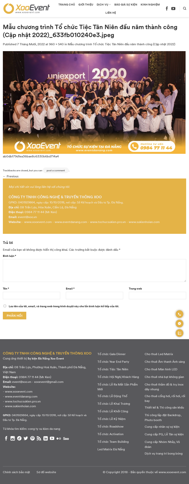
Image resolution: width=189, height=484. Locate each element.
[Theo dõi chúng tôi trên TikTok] (19, 438)
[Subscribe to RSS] (39, 438)
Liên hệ (110, 12)
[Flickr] (59, 438)
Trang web (135, 288)
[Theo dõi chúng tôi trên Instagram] (12, 438)
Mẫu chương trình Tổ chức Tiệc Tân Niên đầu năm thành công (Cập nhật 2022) (121, 44)
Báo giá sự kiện (125, 4)
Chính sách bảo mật (16, 472)
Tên (6, 288)
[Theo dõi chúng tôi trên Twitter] (26, 438)
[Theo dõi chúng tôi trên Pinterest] (32, 438)
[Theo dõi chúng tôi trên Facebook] (167, 8)
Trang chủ (66, 4)
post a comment (56, 170)
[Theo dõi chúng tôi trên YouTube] (173, 8)
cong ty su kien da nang (44, 428)
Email (70, 288)
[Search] (184, 8)
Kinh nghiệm (150, 4)
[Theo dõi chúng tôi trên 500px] (66, 438)
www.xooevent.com (38, 221)
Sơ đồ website (46, 472)
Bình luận (9, 256)
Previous (10, 176)
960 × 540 (56, 44)
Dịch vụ (104, 4)
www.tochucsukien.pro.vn (108, 221)
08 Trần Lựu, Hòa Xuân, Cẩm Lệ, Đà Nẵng (48, 207)
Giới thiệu (85, 4)
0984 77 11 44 (34, 211)
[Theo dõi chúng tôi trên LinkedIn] (45, 438)
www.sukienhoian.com (144, 221)
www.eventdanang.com (71, 221)
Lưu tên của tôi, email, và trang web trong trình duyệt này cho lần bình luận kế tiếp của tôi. (64, 306)
